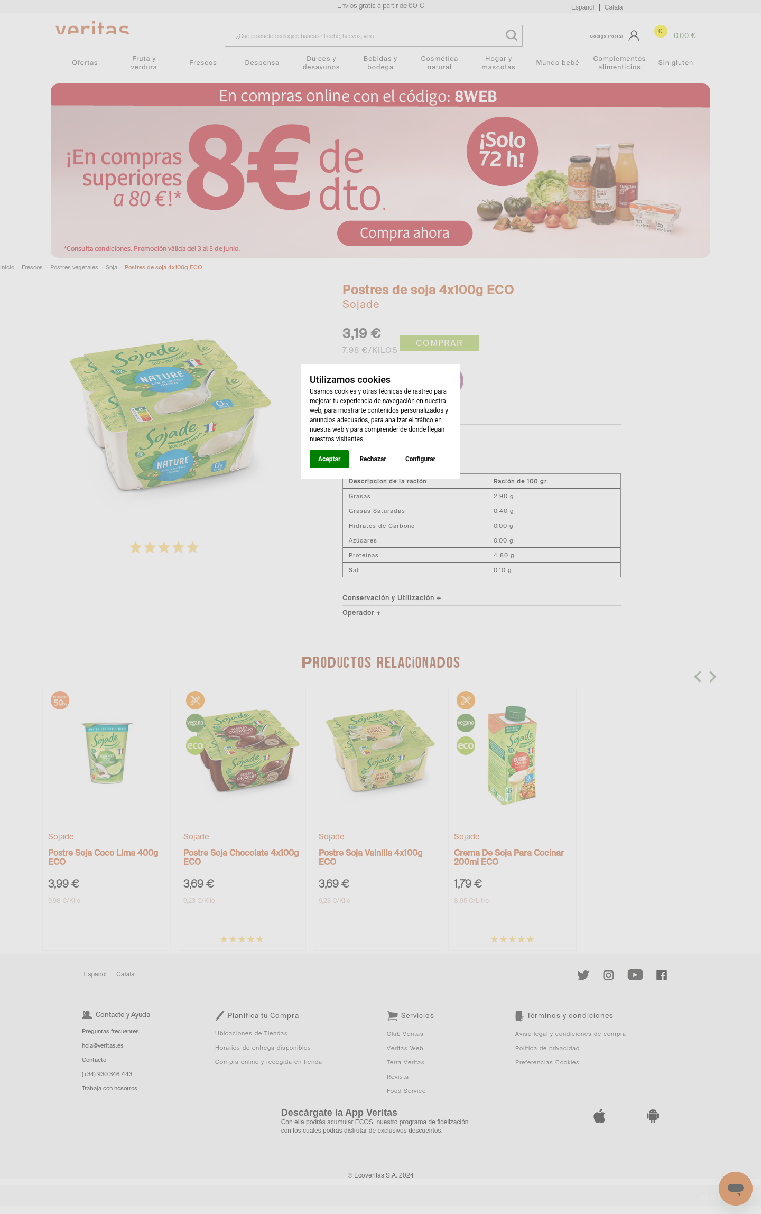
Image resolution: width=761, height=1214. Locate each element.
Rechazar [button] (372, 459)
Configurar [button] (420, 459)
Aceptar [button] (329, 459)
